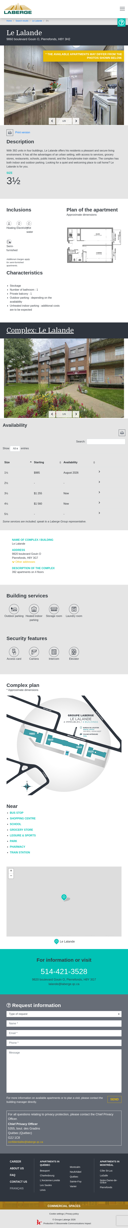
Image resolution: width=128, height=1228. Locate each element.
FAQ (12, 1175)
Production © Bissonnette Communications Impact (64, 1223)
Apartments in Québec (50, 1163)
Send (114, 1099)
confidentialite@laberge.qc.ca (25, 1142)
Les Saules (46, 1185)
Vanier (73, 1186)
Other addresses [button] (23, 561)
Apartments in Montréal (110, 1163)
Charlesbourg (47, 1175)
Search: (100, 441)
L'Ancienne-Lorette (50, 1180)
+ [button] (11, 871)
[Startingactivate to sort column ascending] (47, 460)
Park (13, 841)
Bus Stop (17, 812)
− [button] (11, 876)
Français (17, 1188)
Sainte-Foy (76, 1181)
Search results (22, 21)
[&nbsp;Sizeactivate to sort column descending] (17, 460)
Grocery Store (21, 829)
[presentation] (52, 121)
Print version (18, 132)
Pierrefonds (106, 1187)
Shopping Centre (23, 818)
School (15, 824)
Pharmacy (17, 846)
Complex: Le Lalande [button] (40, 330)
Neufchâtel (75, 1172)
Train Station (20, 852)
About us (17, 1168)
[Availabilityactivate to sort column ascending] (79, 460)
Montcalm (75, 1167)
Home (9, 21)
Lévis (43, 1190)
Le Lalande (37, 21)
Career (15, 1161)
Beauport (45, 1170)
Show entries (16, 448)
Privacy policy (72, 1214)
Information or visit (121, 22)
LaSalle (104, 1175)
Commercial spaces (64, 1206)
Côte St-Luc (106, 1170)
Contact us (18, 1181)
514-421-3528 (64, 971)
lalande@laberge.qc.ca (63, 984)
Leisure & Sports (23, 835)
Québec (74, 1176)
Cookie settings (56, 1214)
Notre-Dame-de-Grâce (108, 1181)
